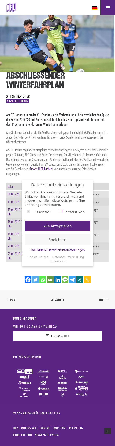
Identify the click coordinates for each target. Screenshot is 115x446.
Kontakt (45, 428)
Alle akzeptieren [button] (57, 226)
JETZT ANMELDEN (57, 335)
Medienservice (29, 428)
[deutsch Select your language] (95, 8)
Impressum (59, 428)
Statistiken (72, 212)
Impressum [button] (57, 261)
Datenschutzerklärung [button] (68, 257)
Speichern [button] (57, 239)
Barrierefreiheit (22, 435)
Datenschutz (75, 428)
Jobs (15, 428)
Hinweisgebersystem (47, 435)
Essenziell (39, 212)
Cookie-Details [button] (38, 257)
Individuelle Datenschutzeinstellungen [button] (57, 250)
